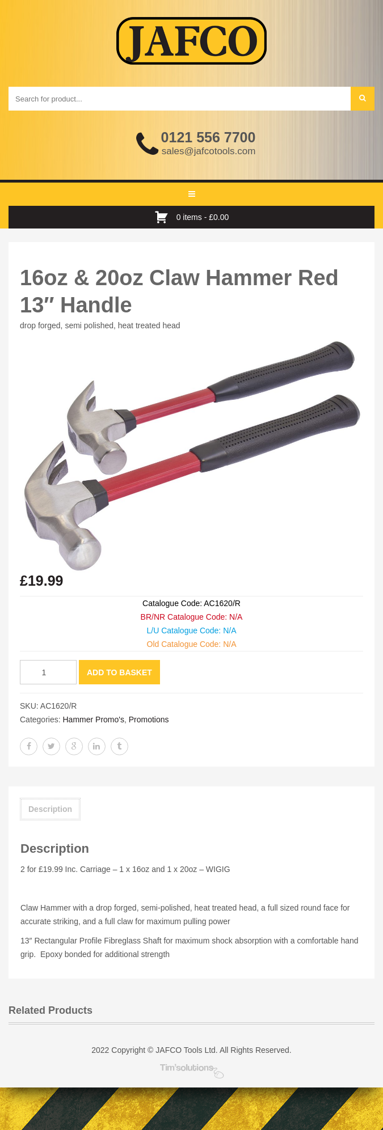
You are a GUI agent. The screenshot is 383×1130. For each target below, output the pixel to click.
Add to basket (119, 672)
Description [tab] (50, 809)
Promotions (149, 719)
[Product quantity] (48, 672)
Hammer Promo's (93, 719)
